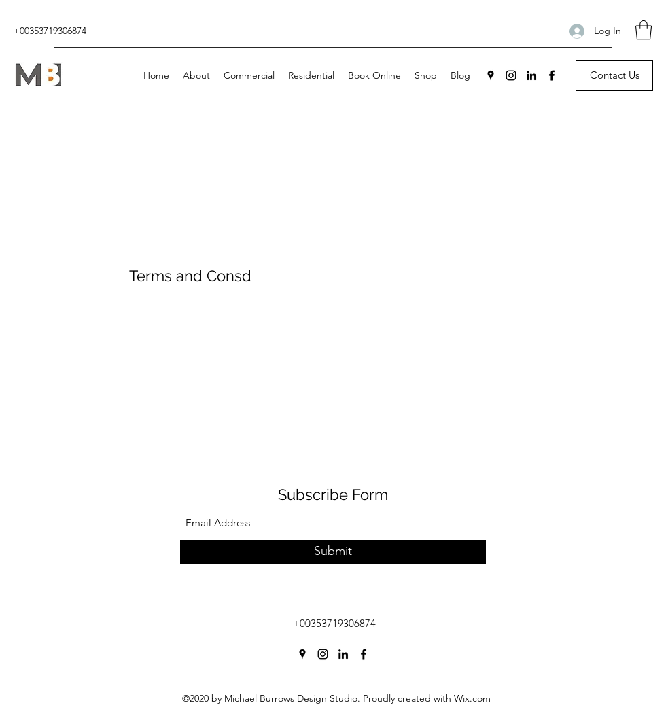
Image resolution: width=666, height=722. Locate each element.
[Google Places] (490, 75)
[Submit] (333, 552)
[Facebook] (552, 75)
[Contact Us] (614, 75)
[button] (643, 30)
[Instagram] (511, 75)
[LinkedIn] (531, 75)
